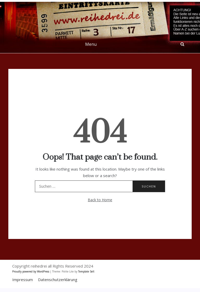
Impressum (22, 279)
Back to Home (100, 199)
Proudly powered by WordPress (31, 271)
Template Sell (86, 271)
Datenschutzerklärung (57, 279)
